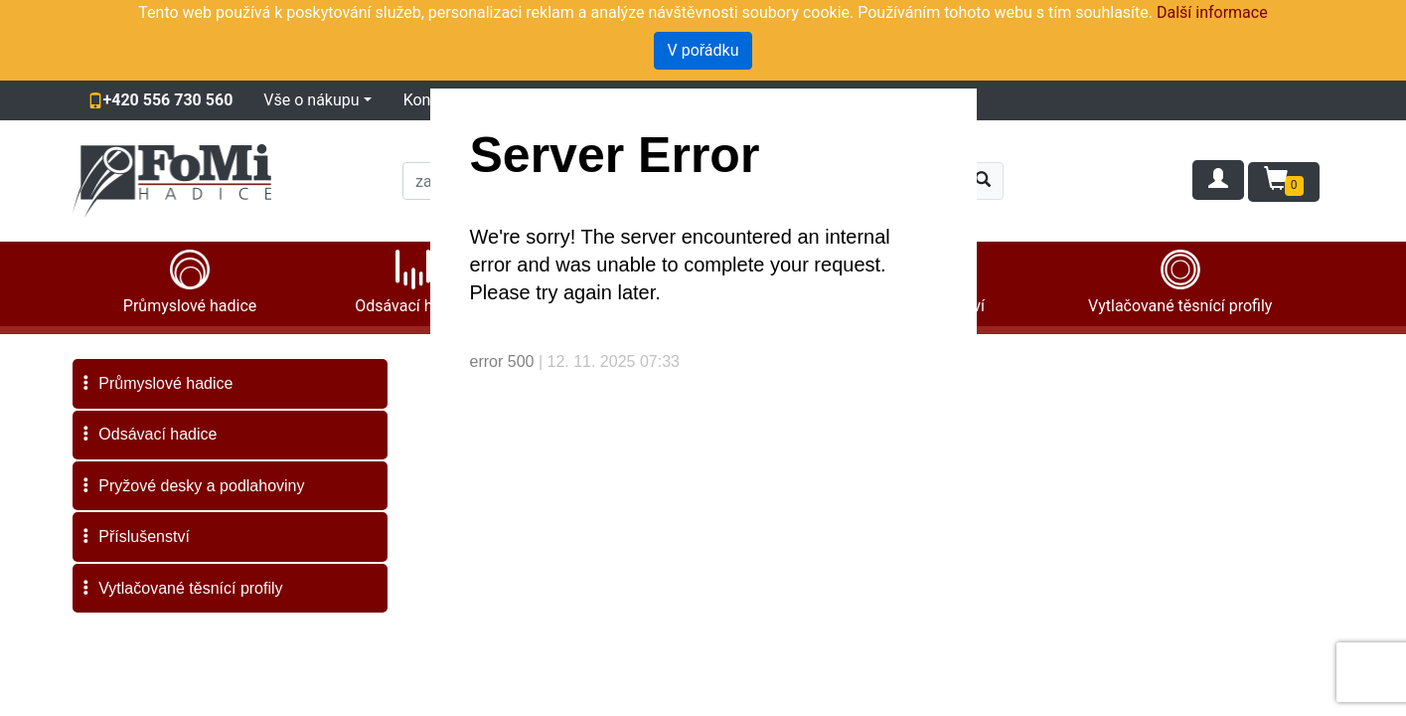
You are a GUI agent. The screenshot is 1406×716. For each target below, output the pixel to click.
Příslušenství (134, 536)
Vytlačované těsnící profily (180, 588)
